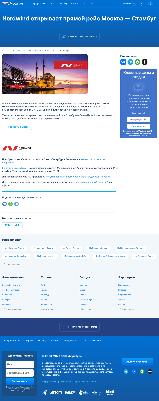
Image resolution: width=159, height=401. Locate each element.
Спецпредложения (37, 4)
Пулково (122, 290)
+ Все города (85, 309)
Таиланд (45, 295)
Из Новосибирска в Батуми (130, 248)
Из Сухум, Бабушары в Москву (110, 256)
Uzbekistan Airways (11, 285)
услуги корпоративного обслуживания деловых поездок (78, 176)
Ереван (83, 290)
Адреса (52, 4)
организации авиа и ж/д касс (87, 182)
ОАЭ (43, 285)
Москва (83, 285)
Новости (16, 51)
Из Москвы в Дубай (14, 248)
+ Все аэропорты (126, 309)
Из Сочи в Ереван (71, 248)
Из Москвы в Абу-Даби (75, 256)
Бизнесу (63, 4)
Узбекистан (46, 304)
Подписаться (139, 126)
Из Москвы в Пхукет (43, 248)
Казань (83, 295)
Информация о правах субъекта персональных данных (69, 381)
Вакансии (96, 340)
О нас (84, 4)
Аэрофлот (6, 300)
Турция (44, 300)
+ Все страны (47, 309)
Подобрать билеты (17, 126)
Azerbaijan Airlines (10, 290)
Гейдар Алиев (124, 285)
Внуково (122, 304)
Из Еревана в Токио (144, 256)
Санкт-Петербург (87, 300)
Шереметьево (124, 295)
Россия (44, 290)
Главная (5, 51)
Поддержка (70, 340)
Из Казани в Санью (98, 248)
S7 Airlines (7, 295)
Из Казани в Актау (46, 256)
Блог (92, 4)
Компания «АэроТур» (14, 168)
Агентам (75, 4)
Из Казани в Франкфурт (16, 256)
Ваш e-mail (138, 113)
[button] (129, 4)
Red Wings (7, 304)
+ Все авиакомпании (11, 309)
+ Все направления (11, 264)
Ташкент (84, 304)
